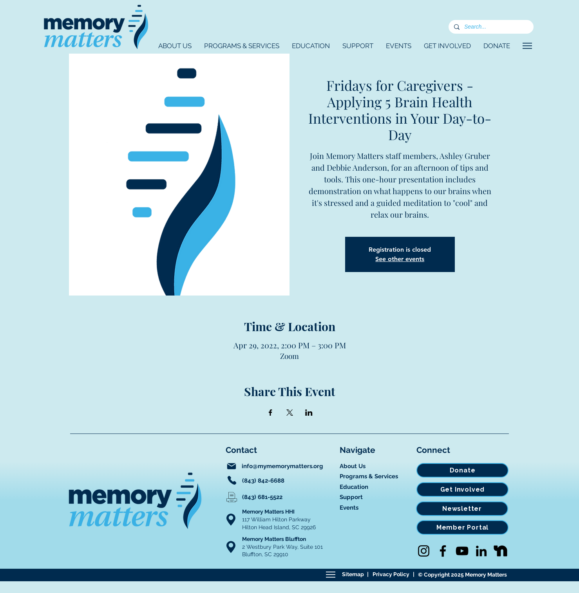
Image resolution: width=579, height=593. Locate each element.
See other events (399, 259)
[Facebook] (443, 551)
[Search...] (490, 27)
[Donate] (462, 470)
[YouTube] (462, 551)
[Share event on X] (289, 412)
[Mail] (231, 466)
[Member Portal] (462, 527)
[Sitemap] (330, 575)
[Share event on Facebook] (270, 412)
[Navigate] (527, 46)
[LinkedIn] (481, 551)
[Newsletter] (462, 508)
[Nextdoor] (500, 551)
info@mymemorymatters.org (282, 466)
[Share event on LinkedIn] (309, 412)
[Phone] (232, 480)
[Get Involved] (462, 489)
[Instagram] (423, 551)
